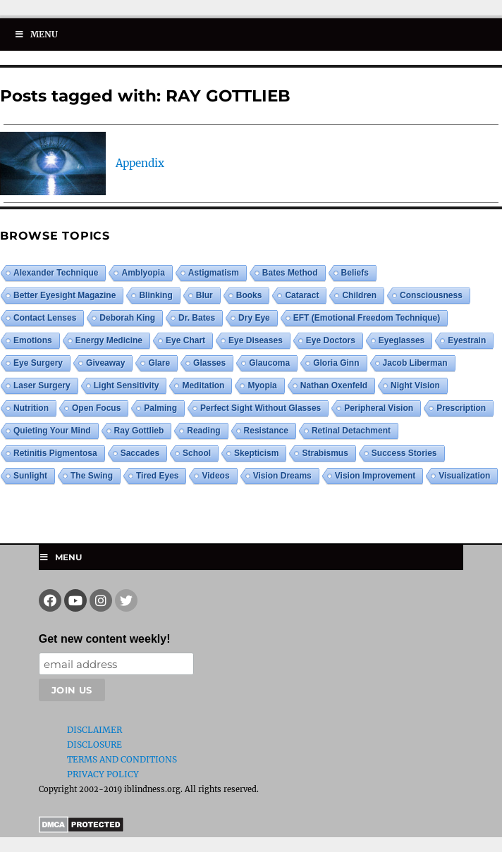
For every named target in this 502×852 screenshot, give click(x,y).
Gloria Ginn (336, 363)
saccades (140, 453)
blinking (155, 295)
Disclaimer (94, 729)
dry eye (254, 318)
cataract (302, 295)
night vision (415, 385)
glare (159, 363)
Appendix (140, 163)
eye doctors (330, 340)
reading (203, 431)
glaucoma (269, 363)
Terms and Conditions (122, 759)
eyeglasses (401, 340)
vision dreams (282, 476)
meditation (203, 385)
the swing (92, 476)
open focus (96, 408)
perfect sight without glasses (260, 408)
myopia (261, 385)
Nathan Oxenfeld (333, 385)
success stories (404, 453)
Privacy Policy (103, 774)
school (197, 453)
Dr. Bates (196, 318)
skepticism (256, 453)
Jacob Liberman (415, 363)
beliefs (355, 273)
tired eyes (157, 476)
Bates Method (290, 273)
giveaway (105, 363)
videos (215, 476)
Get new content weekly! (105, 639)
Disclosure (94, 744)
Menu (36, 34)
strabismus (325, 453)
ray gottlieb (139, 431)
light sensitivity (126, 385)
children (359, 295)
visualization (464, 476)
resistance (266, 431)
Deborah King (127, 318)
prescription (461, 408)
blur (204, 295)
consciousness (431, 295)
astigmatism (213, 273)
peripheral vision (378, 408)
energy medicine (108, 340)
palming (160, 408)
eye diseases (255, 340)
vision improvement (375, 476)
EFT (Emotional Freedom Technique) (366, 318)
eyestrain (467, 340)
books (249, 295)
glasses (209, 363)
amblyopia (142, 273)
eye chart (185, 340)
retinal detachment (351, 431)
